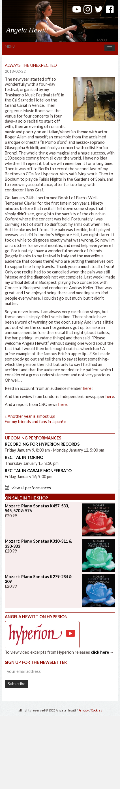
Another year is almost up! (30, 416)
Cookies (96, 710)
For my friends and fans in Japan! (35, 421)
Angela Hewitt (27, 30)
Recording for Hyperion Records (42, 444)
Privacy (83, 710)
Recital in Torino (24, 457)
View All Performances (31, 487)
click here (100, 652)
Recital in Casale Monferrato (38, 470)
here (87, 388)
